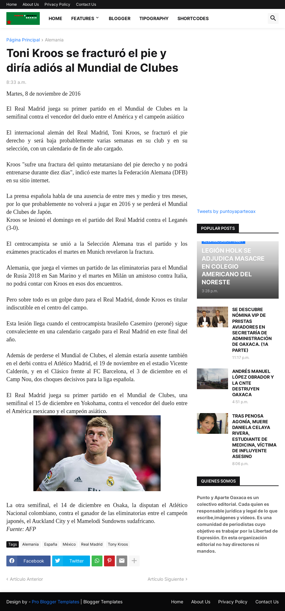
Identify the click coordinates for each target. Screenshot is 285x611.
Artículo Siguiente (166, 579)
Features (82, 18)
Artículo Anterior (26, 579)
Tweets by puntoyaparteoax (226, 211)
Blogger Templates (102, 601)
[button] (273, 18)
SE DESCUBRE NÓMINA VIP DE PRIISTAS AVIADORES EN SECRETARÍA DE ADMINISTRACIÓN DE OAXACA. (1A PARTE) (252, 330)
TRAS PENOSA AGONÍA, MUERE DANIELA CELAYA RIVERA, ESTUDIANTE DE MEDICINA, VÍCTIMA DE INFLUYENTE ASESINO (254, 436)
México (69, 544)
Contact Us (86, 4)
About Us (31, 4)
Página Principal (23, 40)
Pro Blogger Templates (55, 601)
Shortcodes (193, 18)
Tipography (154, 18)
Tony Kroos (118, 544)
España (50, 544)
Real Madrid (91, 544)
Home (11, 4)
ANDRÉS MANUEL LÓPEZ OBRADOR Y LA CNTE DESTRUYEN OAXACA (253, 382)
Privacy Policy (57, 4)
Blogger (119, 18)
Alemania (54, 40)
